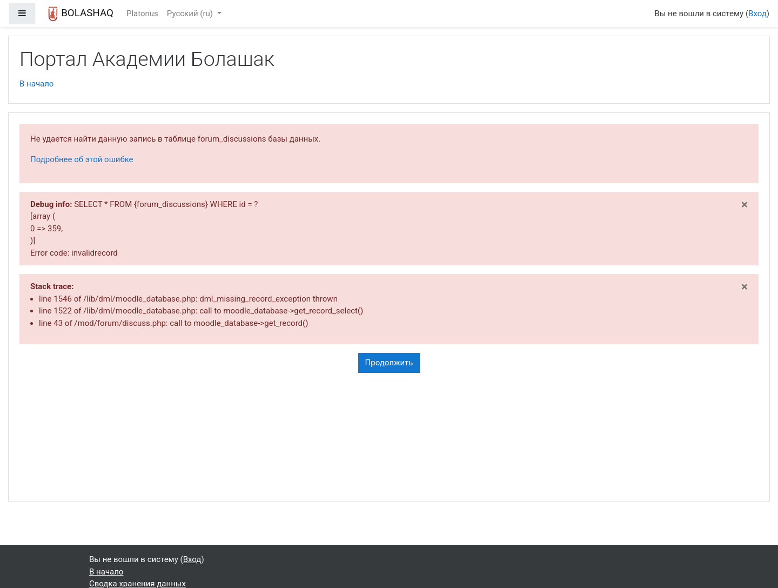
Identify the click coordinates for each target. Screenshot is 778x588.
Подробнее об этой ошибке (81, 159)
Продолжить (389, 363)
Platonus (142, 13)
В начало (36, 84)
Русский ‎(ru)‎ (191, 13)
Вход (757, 13)
